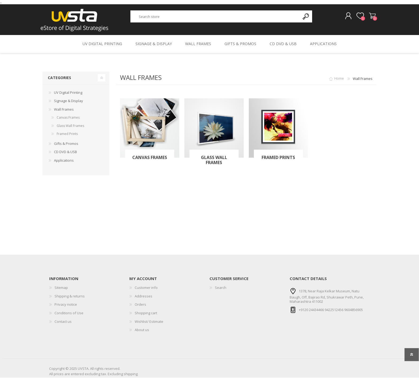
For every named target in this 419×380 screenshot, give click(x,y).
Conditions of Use (69, 315)
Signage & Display (68, 103)
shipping (131, 376)
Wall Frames (64, 111)
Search (220, 290)
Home (339, 81)
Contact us (63, 323)
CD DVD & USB (65, 154)
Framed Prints (278, 159)
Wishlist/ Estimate (149, 323)
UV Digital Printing (68, 94)
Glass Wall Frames (214, 162)
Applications (64, 162)
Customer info (146, 290)
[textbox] (215, 18)
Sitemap (61, 290)
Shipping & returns (70, 298)
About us (142, 332)
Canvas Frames (149, 159)
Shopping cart (370, 17)
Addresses (143, 298)
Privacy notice (66, 307)
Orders (140, 307)
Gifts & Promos (66, 146)
